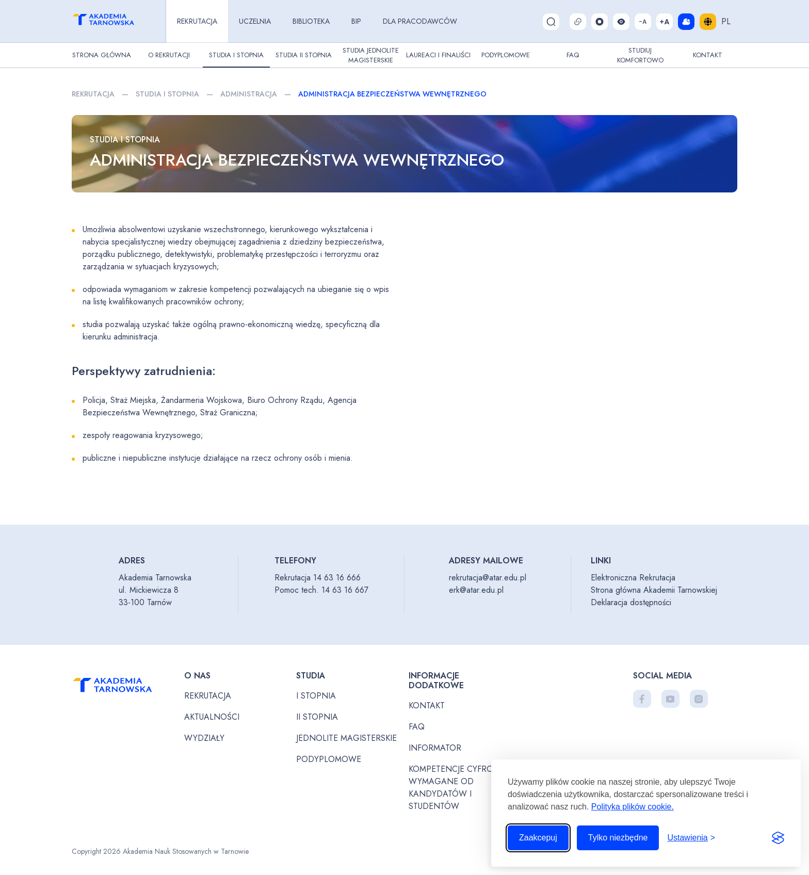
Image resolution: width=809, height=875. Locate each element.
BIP (356, 21)
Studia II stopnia (304, 55)
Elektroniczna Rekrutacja (633, 578)
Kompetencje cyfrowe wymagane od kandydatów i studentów (457, 787)
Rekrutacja (197, 21)
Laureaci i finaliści (438, 55)
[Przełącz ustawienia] (691, 838)
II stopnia (317, 717)
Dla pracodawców (420, 21)
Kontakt (707, 55)
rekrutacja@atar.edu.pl (487, 578)
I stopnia (316, 696)
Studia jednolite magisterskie (371, 55)
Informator (435, 748)
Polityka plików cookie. (632, 806)
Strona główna (101, 55)
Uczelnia (255, 21)
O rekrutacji (169, 55)
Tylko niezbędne (618, 837)
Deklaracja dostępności (631, 602)
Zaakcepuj (538, 837)
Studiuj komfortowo (640, 55)
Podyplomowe (505, 55)
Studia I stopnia (236, 55)
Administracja (248, 94)
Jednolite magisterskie (346, 738)
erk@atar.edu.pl (476, 590)
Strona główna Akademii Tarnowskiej (654, 590)
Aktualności (211, 717)
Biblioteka (311, 21)
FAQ (573, 55)
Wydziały (204, 738)
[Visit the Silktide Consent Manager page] (778, 838)
